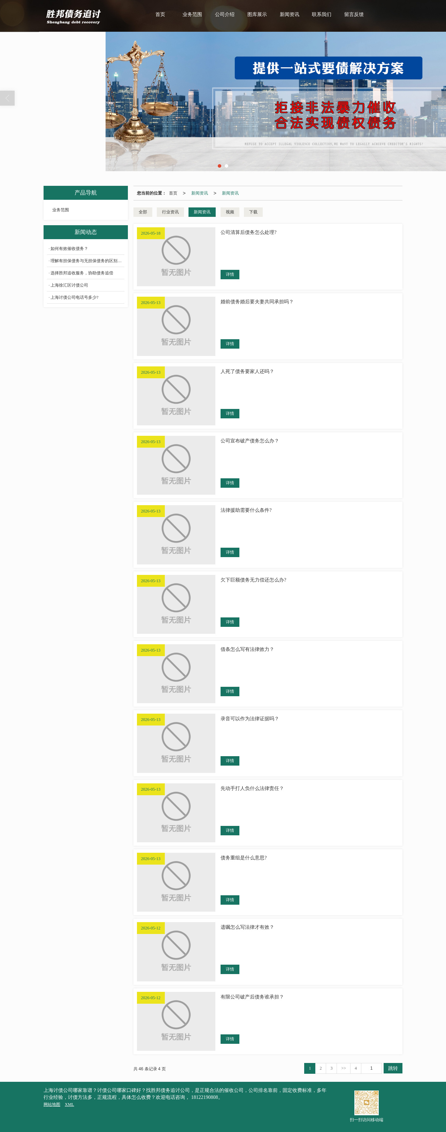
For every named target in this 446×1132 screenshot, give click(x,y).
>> (343, 1068)
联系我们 (321, 14)
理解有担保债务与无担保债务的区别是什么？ (87, 260)
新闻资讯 (289, 14)
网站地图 (52, 1104)
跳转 (393, 1068)
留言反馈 (354, 14)
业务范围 (192, 14)
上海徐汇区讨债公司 (69, 285)
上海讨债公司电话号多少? (74, 297)
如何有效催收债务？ (69, 248)
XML (69, 1104)
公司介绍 (224, 14)
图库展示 (257, 14)
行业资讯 (170, 212)
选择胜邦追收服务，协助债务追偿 (82, 273)
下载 (253, 212)
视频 (230, 212)
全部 (143, 212)
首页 (160, 14)
